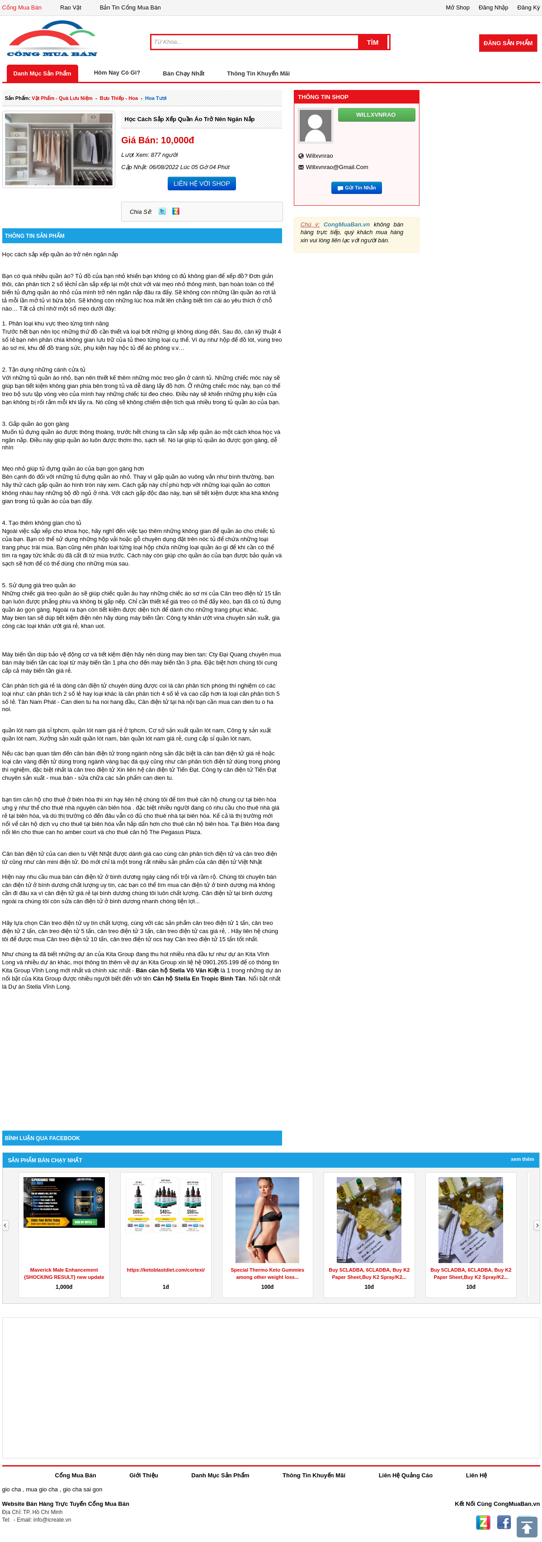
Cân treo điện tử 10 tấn (77, 939)
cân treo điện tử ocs (136, 939)
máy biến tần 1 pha (102, 662)
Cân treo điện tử (60, 923)
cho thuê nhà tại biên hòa (177, 815)
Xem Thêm (522, 1159)
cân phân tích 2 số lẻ (42, 284)
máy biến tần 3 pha (176, 662)
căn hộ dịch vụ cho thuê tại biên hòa (66, 824)
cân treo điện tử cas (182, 931)
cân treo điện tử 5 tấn (66, 931)
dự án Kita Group (154, 962)
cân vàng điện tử (35, 761)
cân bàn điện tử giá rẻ (231, 753)
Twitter (162, 211)
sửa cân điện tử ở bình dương (100, 901)
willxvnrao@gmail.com (337, 167)
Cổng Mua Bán (22, 7)
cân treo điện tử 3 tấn (125, 931)
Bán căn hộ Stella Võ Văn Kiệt (177, 970)
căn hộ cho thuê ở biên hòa (58, 799)
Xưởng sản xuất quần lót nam (78, 738)
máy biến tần (146, 617)
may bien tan (188, 654)
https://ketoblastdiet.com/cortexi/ (166, 1270)
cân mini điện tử (57, 861)
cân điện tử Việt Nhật (234, 861)
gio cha (11, 1489)
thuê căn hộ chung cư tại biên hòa (231, 799)
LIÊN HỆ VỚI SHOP (202, 183)
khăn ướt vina (207, 617)
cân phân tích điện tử (204, 761)
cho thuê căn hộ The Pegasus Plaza (153, 832)
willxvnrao (319, 155)
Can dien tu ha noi (85, 701)
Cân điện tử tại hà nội (166, 701)
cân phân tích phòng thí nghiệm (215, 685)
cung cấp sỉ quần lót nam (217, 738)
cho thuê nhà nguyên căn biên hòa (86, 807)
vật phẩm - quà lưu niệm (62, 98)
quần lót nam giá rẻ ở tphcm (108, 730)
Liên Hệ (476, 1475)
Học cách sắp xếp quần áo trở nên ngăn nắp (189, 119)
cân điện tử (160, 769)
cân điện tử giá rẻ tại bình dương (87, 893)
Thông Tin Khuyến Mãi (258, 73)
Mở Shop (458, 7)
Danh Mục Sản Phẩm (42, 73)
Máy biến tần (19, 654)
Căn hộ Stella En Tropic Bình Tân (199, 978)
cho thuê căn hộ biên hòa (194, 824)
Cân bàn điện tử (23, 853)
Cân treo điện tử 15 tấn (250, 593)
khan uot (92, 625)
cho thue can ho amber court (58, 832)
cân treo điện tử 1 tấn (220, 923)
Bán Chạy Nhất (183, 73)
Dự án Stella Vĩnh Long (38, 986)
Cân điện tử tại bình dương (237, 893)
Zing (175, 211)
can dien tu (157, 777)
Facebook (504, 1522)
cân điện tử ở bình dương (213, 885)
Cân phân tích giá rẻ (28, 685)
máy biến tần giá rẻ (46, 670)
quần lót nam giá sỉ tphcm (35, 730)
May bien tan (19, 617)
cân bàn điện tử (94, 753)
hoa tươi (156, 98)
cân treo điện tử (94, 769)
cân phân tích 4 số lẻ (152, 693)
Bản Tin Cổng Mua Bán (130, 7)
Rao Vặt (70, 7)
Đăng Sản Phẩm (508, 43)
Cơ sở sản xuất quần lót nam (185, 730)
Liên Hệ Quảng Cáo (406, 1475)
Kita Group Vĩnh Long (30, 970)
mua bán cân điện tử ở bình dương (95, 876)
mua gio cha (42, 1489)
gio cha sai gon (82, 1489)
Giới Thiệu (143, 1475)
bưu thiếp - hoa (119, 98)
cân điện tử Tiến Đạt (250, 769)
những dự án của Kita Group (96, 954)
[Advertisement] (142, 1053)
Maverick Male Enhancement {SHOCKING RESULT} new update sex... (64, 1277)
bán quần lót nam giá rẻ (150, 738)
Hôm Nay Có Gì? (117, 72)
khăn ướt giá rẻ (58, 625)
